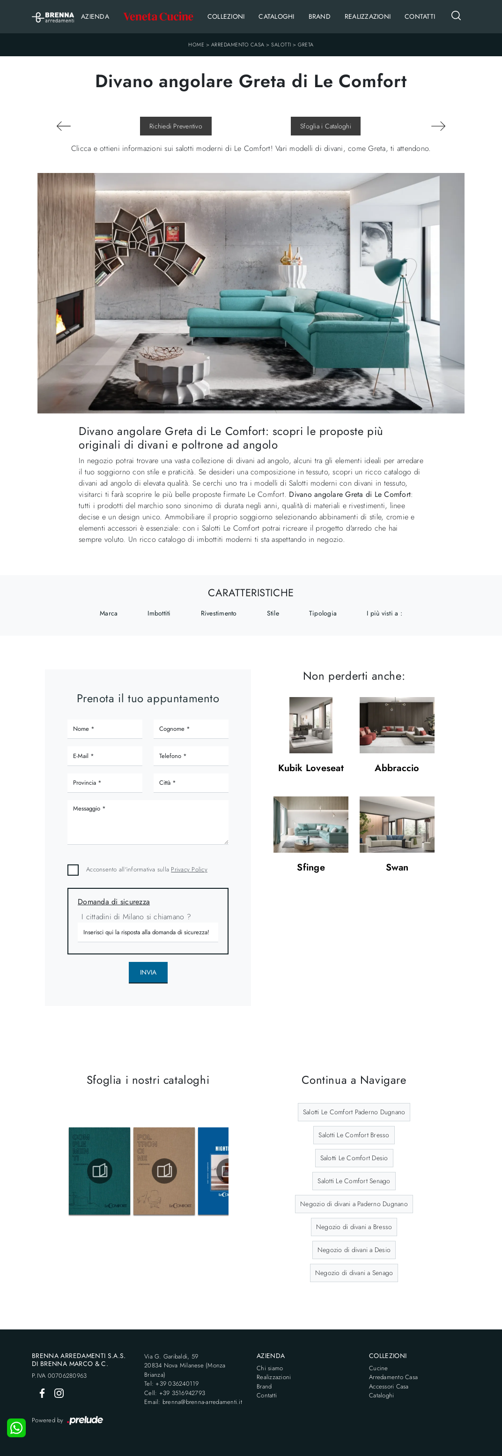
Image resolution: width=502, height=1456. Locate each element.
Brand (320, 16)
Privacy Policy (189, 869)
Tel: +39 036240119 (171, 1383)
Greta (306, 44)
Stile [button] (273, 613)
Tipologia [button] (323, 613)
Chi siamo (270, 1368)
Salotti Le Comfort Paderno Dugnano (354, 1112)
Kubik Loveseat (311, 768)
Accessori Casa (389, 1386)
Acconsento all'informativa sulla (146, 869)
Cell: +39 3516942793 (174, 1392)
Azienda (95, 16)
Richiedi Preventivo (175, 126)
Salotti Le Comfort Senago (353, 1181)
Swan (397, 868)
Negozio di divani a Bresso (354, 1226)
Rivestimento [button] (219, 613)
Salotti (281, 44)
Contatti (420, 16)
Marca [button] (109, 613)
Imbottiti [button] (159, 613)
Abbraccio (397, 768)
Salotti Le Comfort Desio (354, 1158)
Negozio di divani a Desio (354, 1249)
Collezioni (226, 16)
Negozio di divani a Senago (354, 1272)
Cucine (378, 1368)
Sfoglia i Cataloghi (325, 126)
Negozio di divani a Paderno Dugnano (354, 1203)
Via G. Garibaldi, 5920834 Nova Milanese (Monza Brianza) (185, 1365)
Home (196, 44)
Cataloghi (276, 16)
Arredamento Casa (238, 44)
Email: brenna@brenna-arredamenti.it (193, 1401)
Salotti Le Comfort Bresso (353, 1135)
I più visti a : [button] (384, 613)
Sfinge (311, 868)
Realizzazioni (368, 16)
